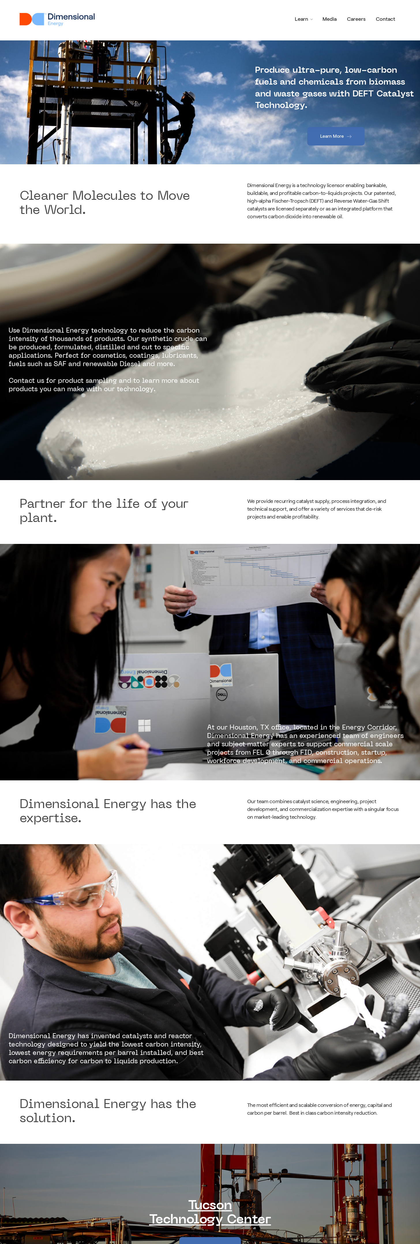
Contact (385, 19)
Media (329, 19)
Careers (356, 19)
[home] (58, 19)
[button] (304, 19)
